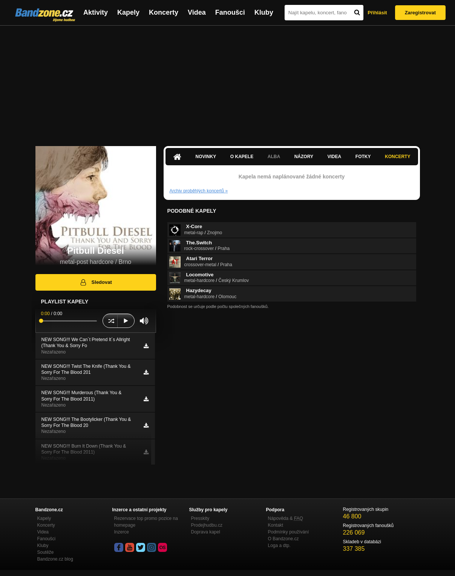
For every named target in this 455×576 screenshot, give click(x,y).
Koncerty (163, 12)
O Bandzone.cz (283, 538)
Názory (303, 156)
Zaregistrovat (420, 12)
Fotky (363, 156)
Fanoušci (230, 12)
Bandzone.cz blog (55, 559)
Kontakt (275, 525)
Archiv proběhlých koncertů (199, 191)
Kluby (263, 12)
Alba (274, 156)
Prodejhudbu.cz (206, 525)
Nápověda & (285, 518)
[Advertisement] (228, 82)
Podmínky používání (288, 532)
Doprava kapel (205, 532)
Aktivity (95, 12)
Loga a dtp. (279, 545)
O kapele (241, 156)
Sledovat (95, 282)
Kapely (128, 12)
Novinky (206, 156)
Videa (197, 12)
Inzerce (121, 532)
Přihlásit (377, 12)
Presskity (200, 518)
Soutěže (45, 552)
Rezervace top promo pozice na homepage (146, 522)
